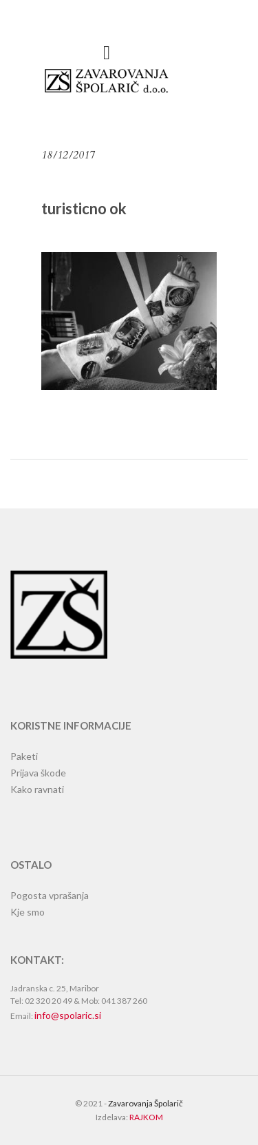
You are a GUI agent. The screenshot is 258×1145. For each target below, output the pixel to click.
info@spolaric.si (67, 1015)
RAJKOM (146, 1117)
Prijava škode (38, 772)
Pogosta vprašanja (49, 895)
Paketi (24, 756)
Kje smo (27, 912)
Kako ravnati (37, 789)
